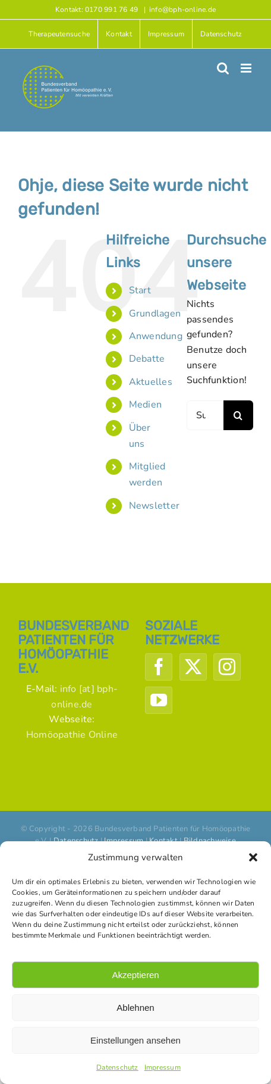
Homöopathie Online (72, 734)
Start (140, 290)
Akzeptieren (135, 975)
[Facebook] (158, 667)
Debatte (147, 358)
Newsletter (154, 505)
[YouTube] (158, 700)
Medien (145, 404)
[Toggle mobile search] (223, 68)
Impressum (162, 1067)
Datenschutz (117, 1067)
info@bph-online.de (182, 9)
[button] (253, 857)
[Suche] (238, 415)
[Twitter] (193, 667)
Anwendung (155, 336)
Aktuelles (150, 382)
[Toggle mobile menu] (247, 68)
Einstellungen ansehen (135, 1040)
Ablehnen (135, 1007)
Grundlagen (155, 313)
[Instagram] (227, 667)
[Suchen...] (205, 415)
